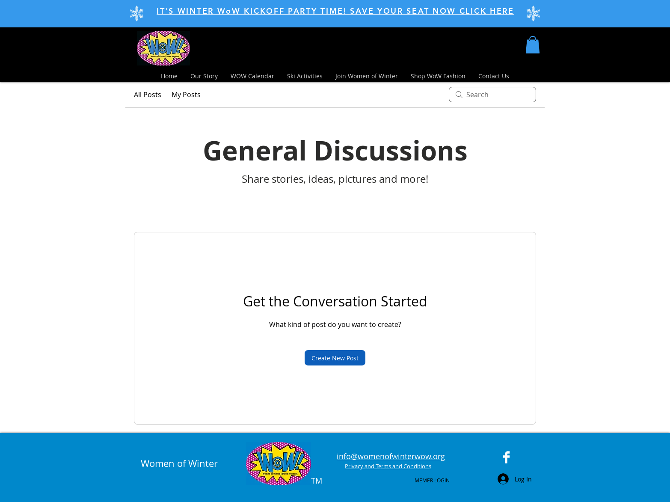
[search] (492, 94)
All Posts (147, 94)
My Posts (186, 94)
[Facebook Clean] (506, 457)
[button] (532, 44)
